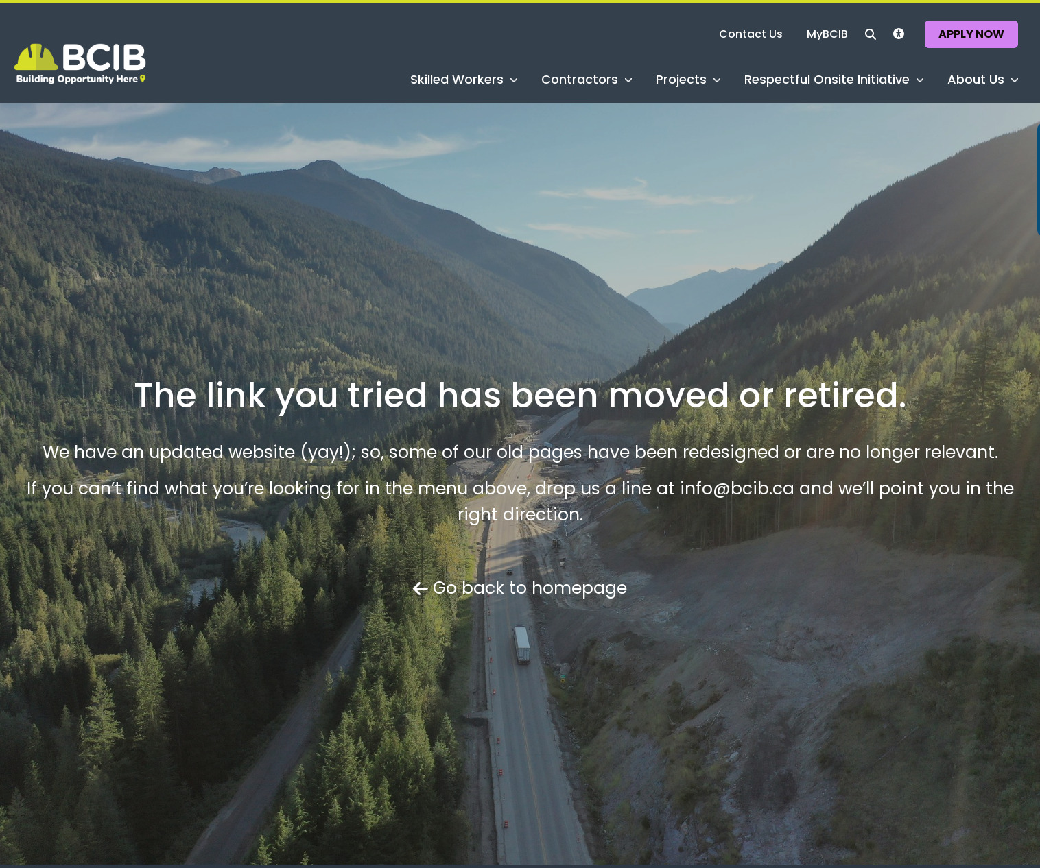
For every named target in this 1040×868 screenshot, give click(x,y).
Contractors (580, 77)
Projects (682, 77)
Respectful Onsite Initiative (827, 77)
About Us (975, 77)
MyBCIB (831, 33)
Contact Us (755, 33)
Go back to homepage (520, 588)
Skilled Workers (457, 77)
